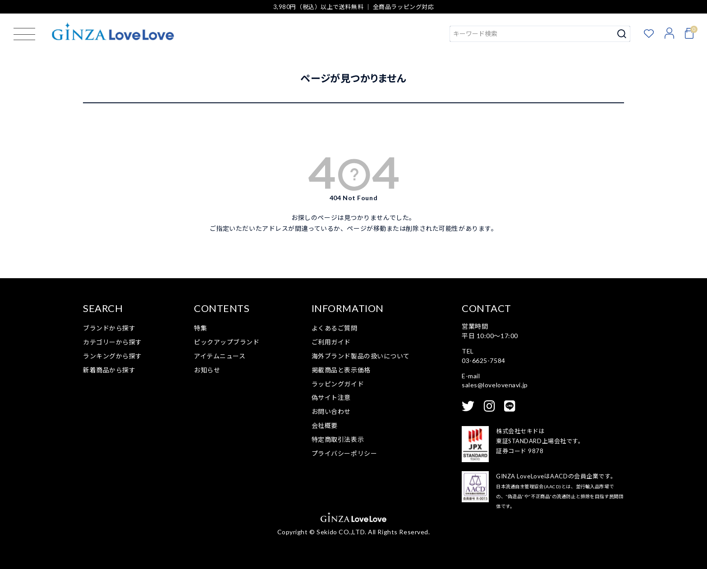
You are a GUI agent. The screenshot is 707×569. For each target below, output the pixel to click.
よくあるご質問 (335, 328)
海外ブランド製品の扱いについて (361, 356)
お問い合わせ (331, 411)
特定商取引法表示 (338, 439)
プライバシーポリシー (344, 453)
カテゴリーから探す (112, 342)
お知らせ (207, 370)
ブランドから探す (109, 328)
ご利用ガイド (331, 342)
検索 (622, 33)
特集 (200, 328)
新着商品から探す (109, 370)
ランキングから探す (112, 356)
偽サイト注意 (331, 397)
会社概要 (325, 425)
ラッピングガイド (338, 384)
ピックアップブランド (227, 342)
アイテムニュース (219, 356)
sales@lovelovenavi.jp (495, 385)
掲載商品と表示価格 (341, 370)
